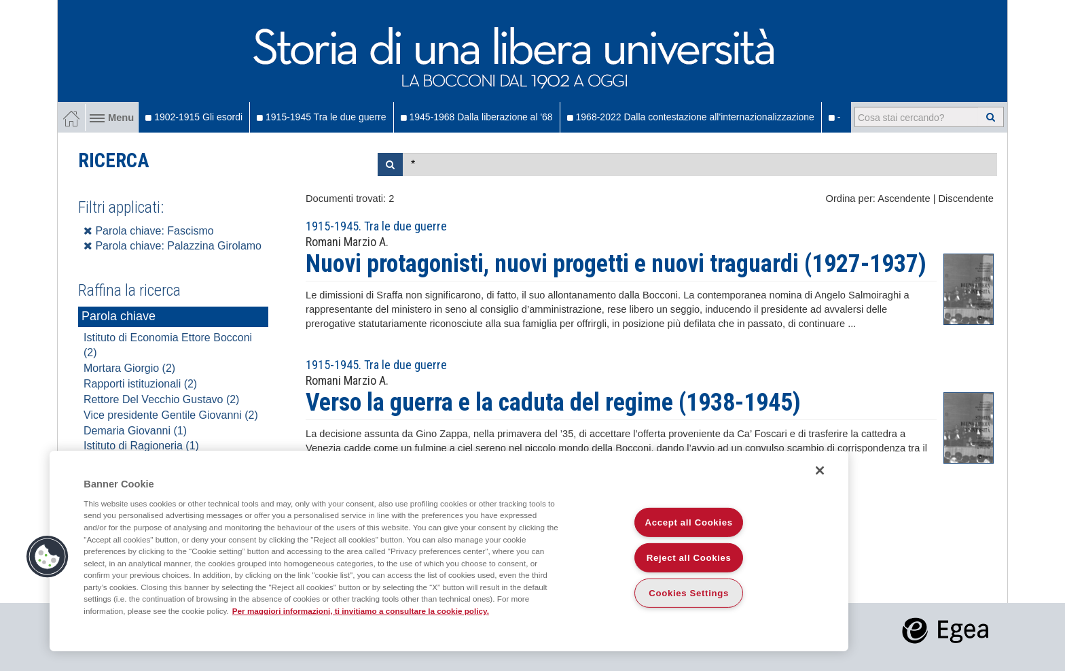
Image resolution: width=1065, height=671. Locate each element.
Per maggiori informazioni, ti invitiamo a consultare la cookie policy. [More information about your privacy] (360, 610)
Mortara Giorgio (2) (129, 368)
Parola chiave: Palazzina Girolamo (172, 246)
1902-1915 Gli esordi (193, 116)
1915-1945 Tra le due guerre (321, 116)
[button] (47, 557)
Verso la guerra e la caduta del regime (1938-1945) (553, 402)
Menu (112, 117)
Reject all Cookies (689, 558)
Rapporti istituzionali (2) (140, 384)
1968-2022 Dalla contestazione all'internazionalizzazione (690, 116)
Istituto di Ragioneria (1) (141, 445)
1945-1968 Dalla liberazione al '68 (477, 116)
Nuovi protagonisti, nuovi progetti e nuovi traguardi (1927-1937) (616, 264)
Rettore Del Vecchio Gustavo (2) (161, 399)
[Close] (820, 470)
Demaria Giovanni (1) (135, 430)
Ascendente (904, 198)
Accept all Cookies (689, 522)
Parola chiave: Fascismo (149, 231)
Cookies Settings (689, 593)
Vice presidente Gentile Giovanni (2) (171, 415)
